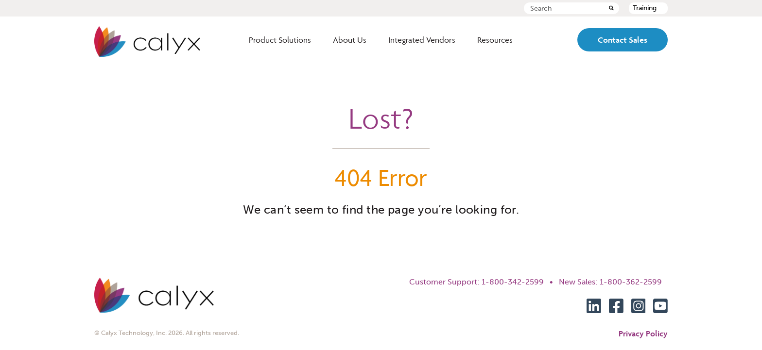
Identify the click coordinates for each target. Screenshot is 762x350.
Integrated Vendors (421, 40)
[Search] (611, 8)
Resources (495, 40)
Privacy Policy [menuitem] (643, 333)
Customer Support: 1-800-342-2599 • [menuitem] (484, 281)
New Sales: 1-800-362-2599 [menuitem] (613, 281)
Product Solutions (280, 40)
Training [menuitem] (645, 8)
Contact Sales (622, 40)
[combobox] (571, 8)
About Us (349, 40)
